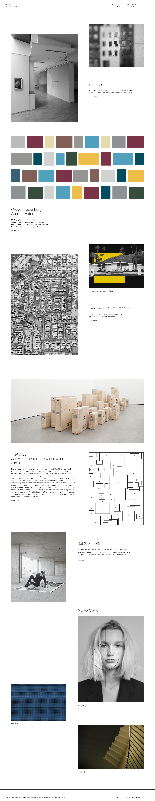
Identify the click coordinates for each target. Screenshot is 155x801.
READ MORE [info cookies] (134, 797)
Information (130, 4)
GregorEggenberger (11, 5)
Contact (132, 6)
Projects (116, 4)
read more (93, 97)
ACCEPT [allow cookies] (120, 797)
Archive (117, 6)
